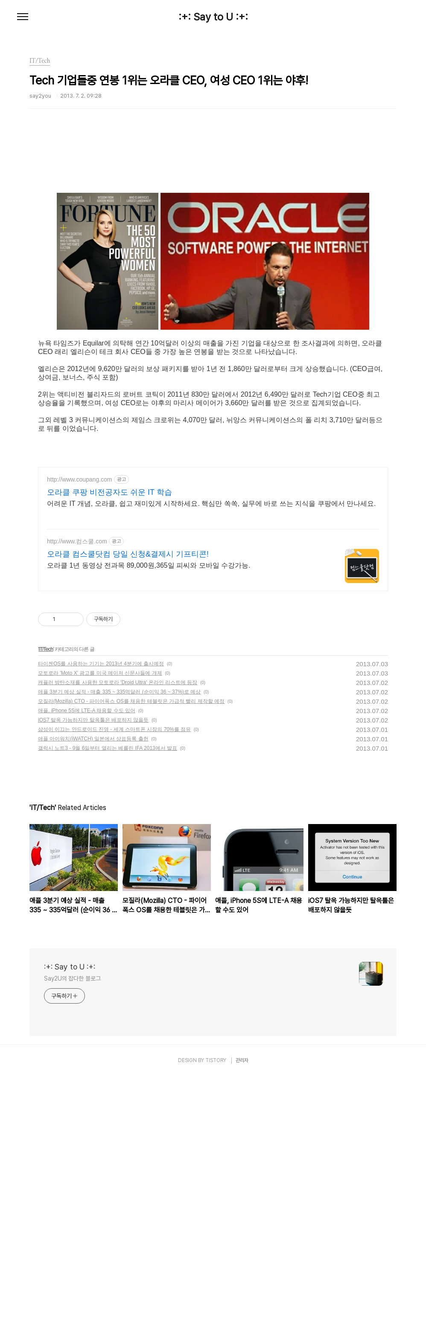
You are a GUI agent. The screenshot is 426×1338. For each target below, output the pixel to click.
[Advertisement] (213, 211)
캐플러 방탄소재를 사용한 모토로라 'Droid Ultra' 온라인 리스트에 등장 (117, 944)
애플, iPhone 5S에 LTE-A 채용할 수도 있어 (86, 972)
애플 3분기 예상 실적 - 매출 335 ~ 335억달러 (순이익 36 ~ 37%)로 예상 (119, 954)
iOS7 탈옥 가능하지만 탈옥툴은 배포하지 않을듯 (93, 982)
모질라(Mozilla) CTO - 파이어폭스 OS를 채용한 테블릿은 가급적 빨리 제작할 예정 (131, 963)
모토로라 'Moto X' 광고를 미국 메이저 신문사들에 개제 (100, 935)
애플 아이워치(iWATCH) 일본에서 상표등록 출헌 (93, 1001)
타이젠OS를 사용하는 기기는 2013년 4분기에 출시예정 (101, 926)
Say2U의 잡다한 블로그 (72, 1240)
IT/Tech (45, 911)
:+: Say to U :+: (213, 17)
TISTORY (215, 1322)
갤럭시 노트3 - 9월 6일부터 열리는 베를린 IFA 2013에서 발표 (107, 1010)
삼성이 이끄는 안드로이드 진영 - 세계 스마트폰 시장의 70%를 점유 (114, 991)
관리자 (242, 1322)
